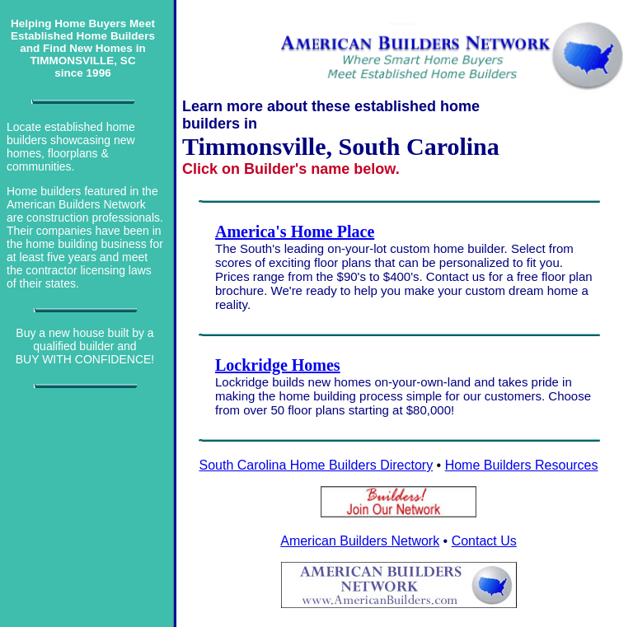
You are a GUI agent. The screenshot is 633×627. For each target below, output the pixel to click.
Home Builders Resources (521, 465)
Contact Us (484, 541)
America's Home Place (294, 231)
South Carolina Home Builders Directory (316, 465)
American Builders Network (359, 541)
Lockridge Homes (277, 365)
